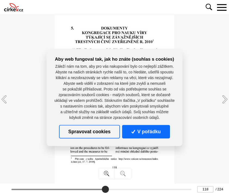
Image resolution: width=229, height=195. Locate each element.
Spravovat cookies (89, 131)
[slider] (105, 189)
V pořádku (146, 131)
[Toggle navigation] (221, 7)
